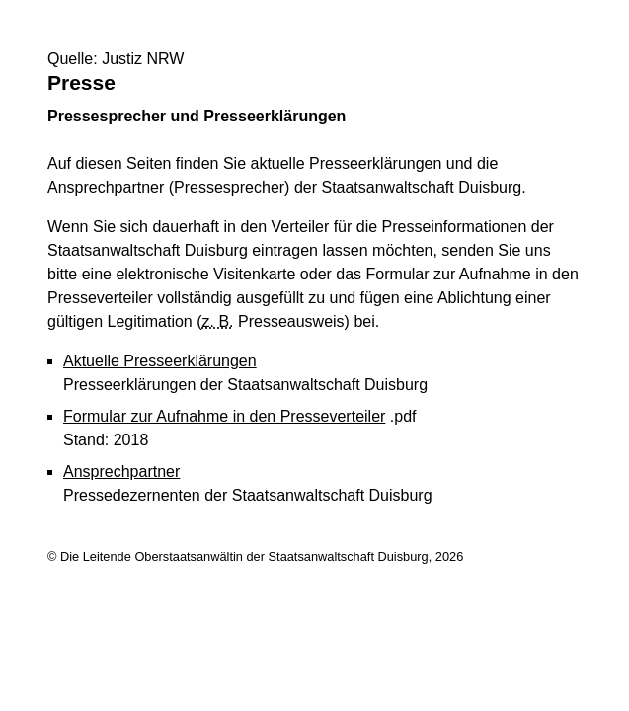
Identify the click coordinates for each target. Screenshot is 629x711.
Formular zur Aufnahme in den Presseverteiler (224, 416)
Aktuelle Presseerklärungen (160, 361)
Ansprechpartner (121, 471)
